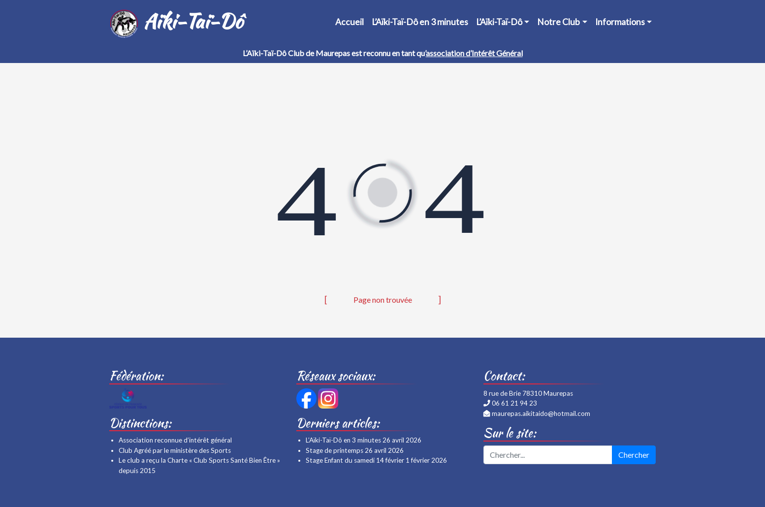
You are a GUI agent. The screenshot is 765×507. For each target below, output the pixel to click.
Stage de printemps (334, 450)
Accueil (349, 22)
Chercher (633, 454)
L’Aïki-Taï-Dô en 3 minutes (420, 22)
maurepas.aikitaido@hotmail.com (541, 413)
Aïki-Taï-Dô (176, 22)
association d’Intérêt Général (474, 53)
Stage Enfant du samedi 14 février (355, 460)
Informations (620, 22)
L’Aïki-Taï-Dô (499, 22)
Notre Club (558, 22)
